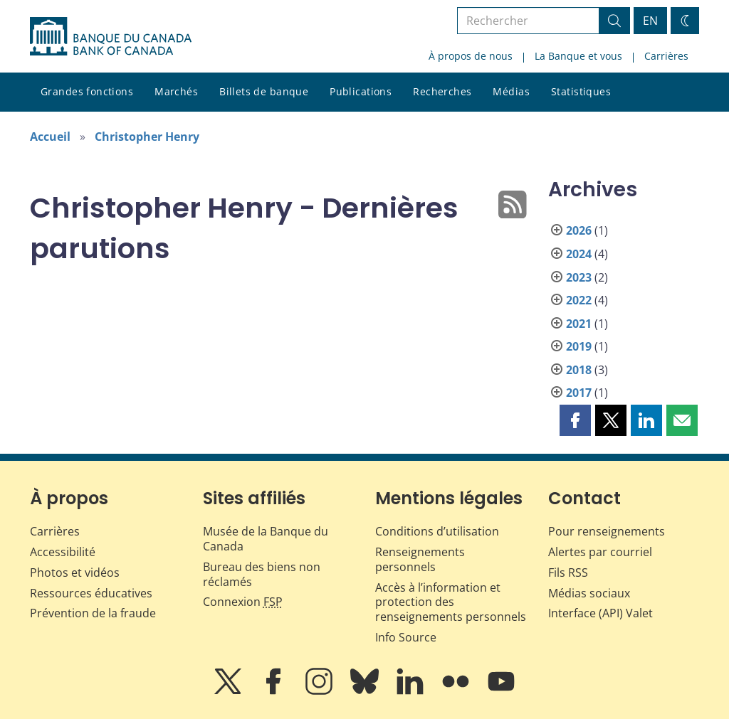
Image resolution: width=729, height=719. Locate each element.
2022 (579, 300)
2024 (579, 254)
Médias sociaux (589, 593)
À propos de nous (471, 56)
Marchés (176, 91)
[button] (575, 420)
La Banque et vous (578, 56)
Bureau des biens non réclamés (261, 574)
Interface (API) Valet (600, 613)
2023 (579, 277)
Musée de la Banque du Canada (265, 538)
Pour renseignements (606, 531)
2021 (579, 323)
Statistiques (581, 91)
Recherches (442, 91)
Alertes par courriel (600, 552)
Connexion (243, 601)
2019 (579, 346)
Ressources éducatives (91, 593)
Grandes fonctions (87, 91)
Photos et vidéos (75, 572)
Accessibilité (62, 552)
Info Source (405, 637)
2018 (579, 370)
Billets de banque (263, 91)
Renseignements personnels (420, 559)
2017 (579, 392)
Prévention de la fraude (93, 613)
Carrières (666, 56)
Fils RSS (568, 572)
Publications (361, 91)
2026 (579, 230)
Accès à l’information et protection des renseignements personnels (450, 602)
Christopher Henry (147, 136)
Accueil (50, 136)
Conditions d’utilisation (437, 531)
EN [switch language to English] (650, 20)
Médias (511, 91)
